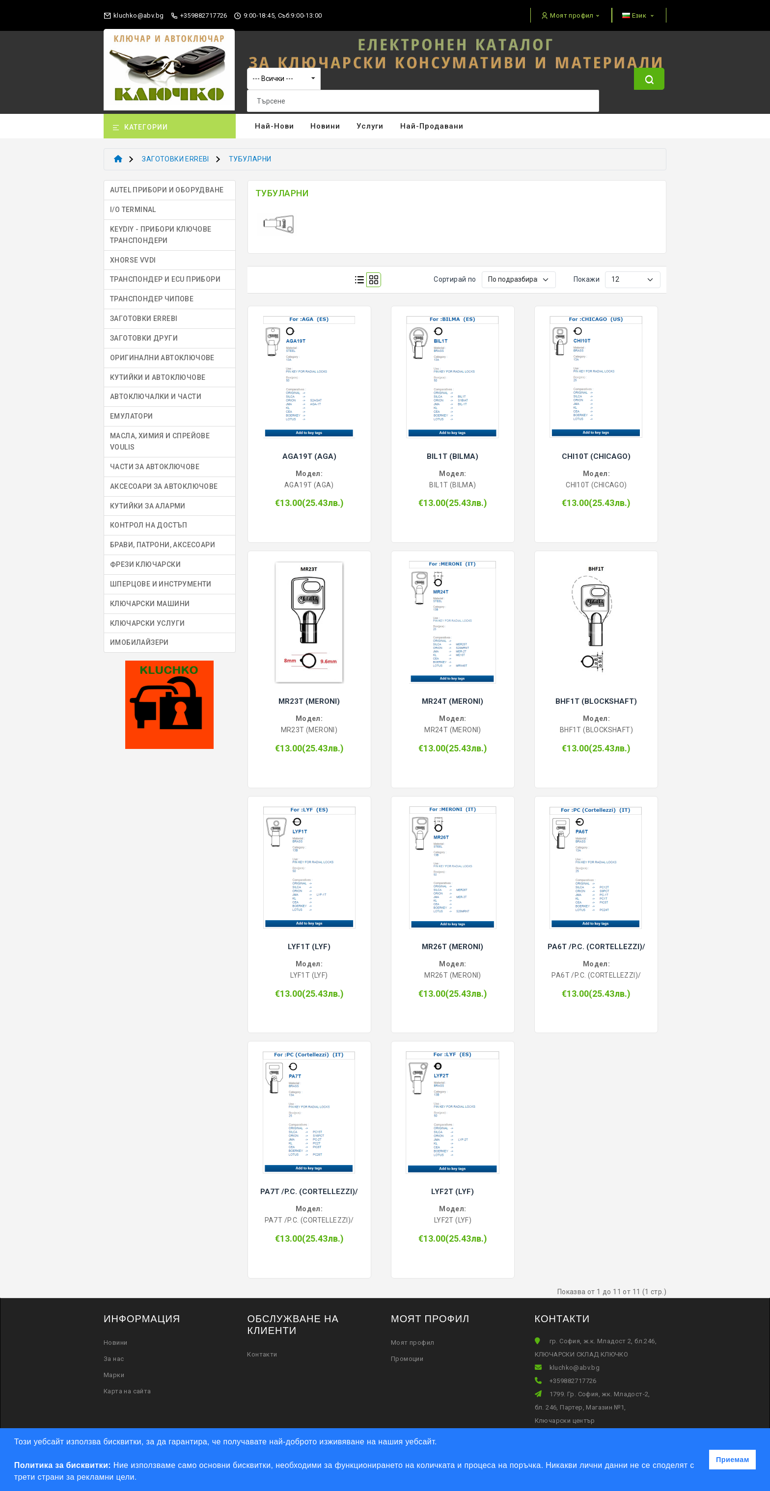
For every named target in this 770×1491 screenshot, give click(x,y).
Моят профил (412, 1336)
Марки (114, 1369)
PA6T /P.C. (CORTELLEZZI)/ (596, 940)
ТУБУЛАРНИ (250, 154)
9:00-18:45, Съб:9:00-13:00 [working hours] (278, 16)
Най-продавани (432, 120)
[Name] (649, 87)
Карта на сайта (127, 1385)
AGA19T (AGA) (309, 450)
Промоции (407, 1353)
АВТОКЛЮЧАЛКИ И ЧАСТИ (155, 391)
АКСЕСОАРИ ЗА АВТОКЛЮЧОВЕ (164, 480)
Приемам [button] (732, 1460)
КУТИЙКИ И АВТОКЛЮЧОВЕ (157, 371)
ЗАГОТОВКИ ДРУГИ (144, 332)
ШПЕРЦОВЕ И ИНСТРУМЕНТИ (161, 578)
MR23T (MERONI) (309, 695)
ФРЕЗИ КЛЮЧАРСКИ (145, 558)
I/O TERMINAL (133, 204)
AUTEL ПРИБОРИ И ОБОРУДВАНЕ (166, 184)
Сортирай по (455, 273)
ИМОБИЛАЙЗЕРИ (139, 637)
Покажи (587, 273)
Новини (325, 120)
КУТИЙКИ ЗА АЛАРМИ (148, 500)
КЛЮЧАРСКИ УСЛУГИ (147, 617)
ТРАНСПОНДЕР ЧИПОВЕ (151, 293)
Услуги (370, 120)
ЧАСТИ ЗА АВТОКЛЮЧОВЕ (154, 461)
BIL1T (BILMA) (452, 450)
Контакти (262, 1348)
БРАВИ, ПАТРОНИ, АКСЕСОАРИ (162, 539)
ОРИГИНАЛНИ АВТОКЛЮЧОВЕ (162, 352)
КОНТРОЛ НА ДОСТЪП (149, 520)
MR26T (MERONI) (452, 940)
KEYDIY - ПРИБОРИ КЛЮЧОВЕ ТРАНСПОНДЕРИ (161, 229)
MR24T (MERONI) (452, 695)
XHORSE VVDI (133, 254)
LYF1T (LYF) (309, 940)
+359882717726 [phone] (198, 16)
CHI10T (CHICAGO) (596, 450)
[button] (140, 1478)
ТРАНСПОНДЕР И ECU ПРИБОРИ (165, 274)
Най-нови (274, 120)
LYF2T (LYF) (452, 1186)
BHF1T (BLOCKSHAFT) (596, 695)
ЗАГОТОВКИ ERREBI (175, 154)
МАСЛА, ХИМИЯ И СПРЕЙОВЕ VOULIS (160, 435)
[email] (134, 13)
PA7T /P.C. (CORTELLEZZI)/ (309, 1186)
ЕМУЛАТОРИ (131, 410)
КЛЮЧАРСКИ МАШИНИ (150, 598)
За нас (114, 1353)
